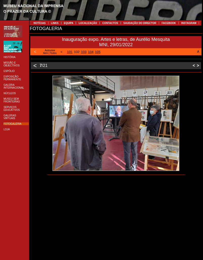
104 (91, 52)
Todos (53, 53)
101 (69, 52)
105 (97, 52)
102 (77, 52)
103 (84, 52)
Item (45, 53)
